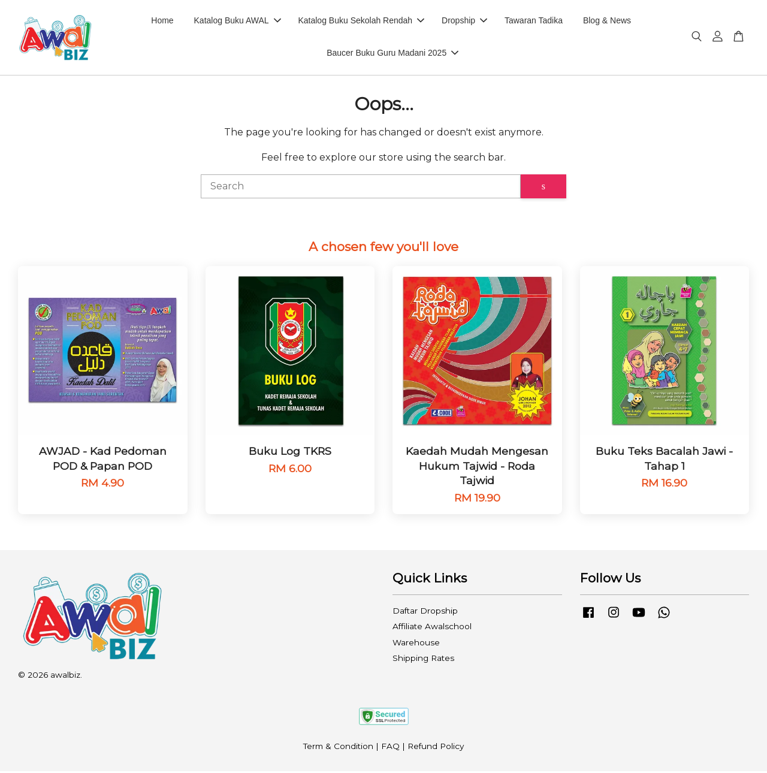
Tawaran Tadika (534, 21)
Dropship (464, 21)
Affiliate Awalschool (432, 628)
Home (162, 21)
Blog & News (607, 21)
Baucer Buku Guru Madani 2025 (392, 54)
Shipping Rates (423, 660)
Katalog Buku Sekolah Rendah (361, 21)
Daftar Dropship (425, 612)
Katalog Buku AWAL (237, 21)
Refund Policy (435, 748)
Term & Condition (338, 748)
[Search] (361, 188)
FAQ (390, 748)
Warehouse (416, 644)
